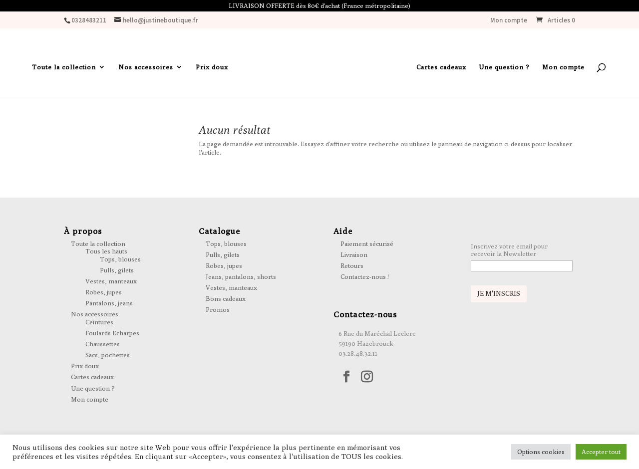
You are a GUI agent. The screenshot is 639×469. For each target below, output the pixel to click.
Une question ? (504, 67)
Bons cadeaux (226, 298)
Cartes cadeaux (441, 67)
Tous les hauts (106, 251)
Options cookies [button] (541, 452)
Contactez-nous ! (364, 276)
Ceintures (99, 322)
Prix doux (212, 67)
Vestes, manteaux (111, 281)
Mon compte (508, 20)
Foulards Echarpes (112, 333)
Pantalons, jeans (109, 303)
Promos (218, 309)
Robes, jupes (103, 292)
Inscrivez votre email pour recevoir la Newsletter (509, 250)
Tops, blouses (120, 259)
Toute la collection (64, 67)
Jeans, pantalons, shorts (241, 276)
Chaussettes (102, 344)
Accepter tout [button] (601, 452)
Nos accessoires (145, 67)
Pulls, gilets (117, 270)
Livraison (353, 254)
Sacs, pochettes (107, 355)
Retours (351, 265)
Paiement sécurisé (366, 243)
